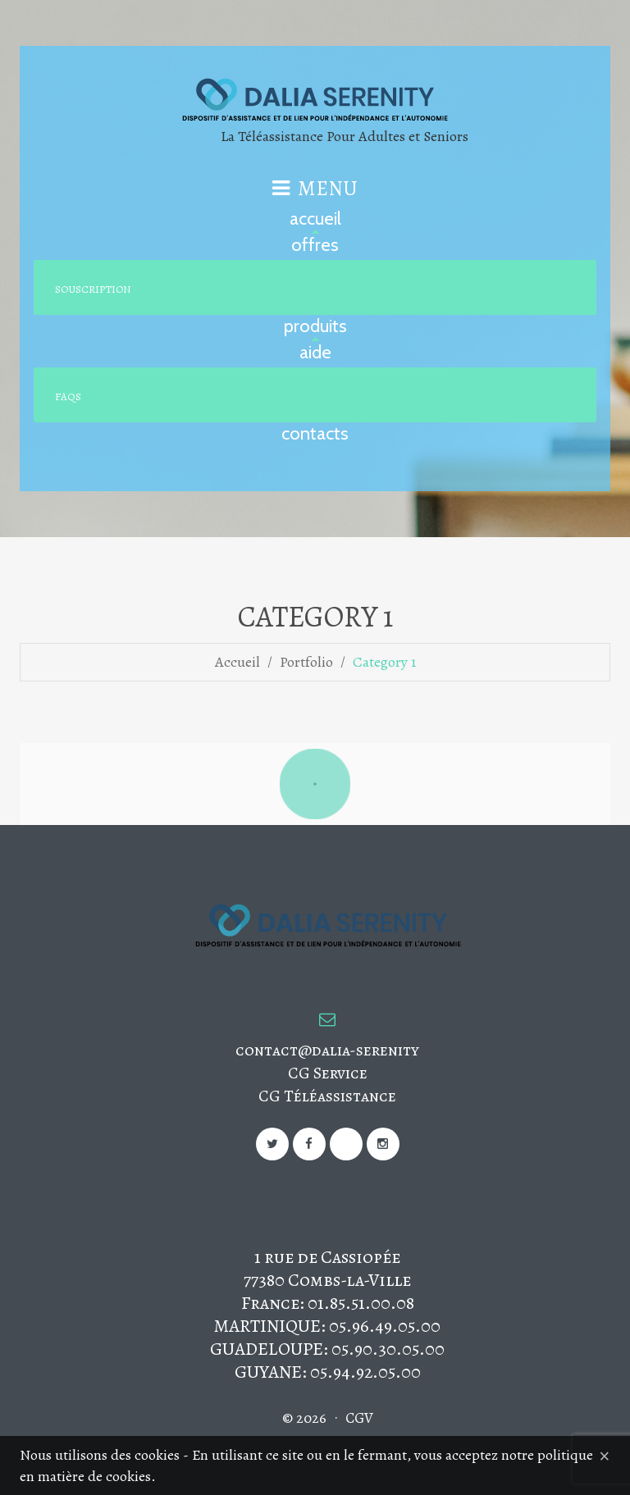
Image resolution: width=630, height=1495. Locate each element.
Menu (328, 189)
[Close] (604, 1455)
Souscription (92, 289)
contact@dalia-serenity (327, 1050)
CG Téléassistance (327, 1096)
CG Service (328, 1073)
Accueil (237, 662)
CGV (359, 1418)
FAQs (68, 396)
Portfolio (306, 662)
